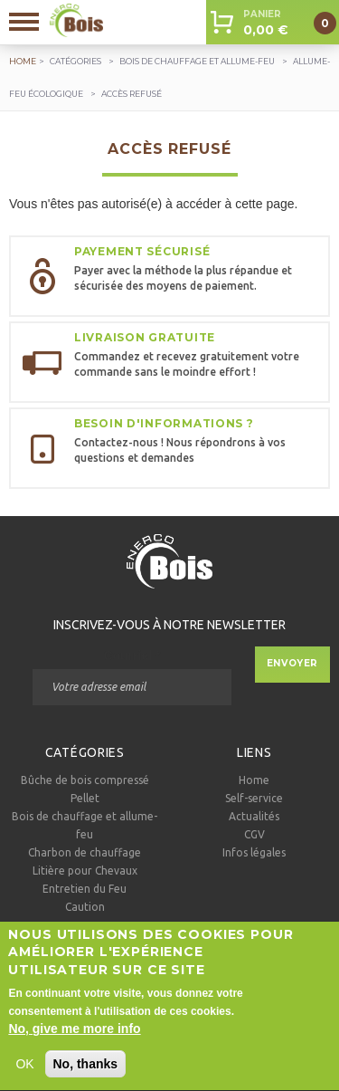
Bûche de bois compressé (85, 780)
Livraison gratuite (144, 337)
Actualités (254, 816)
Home (254, 780)
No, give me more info (74, 1042)
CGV (254, 834)
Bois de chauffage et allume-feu (197, 61)
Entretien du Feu (84, 889)
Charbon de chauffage (84, 852)
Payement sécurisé (142, 251)
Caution (85, 907)
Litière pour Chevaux (85, 870)
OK (24, 1077)
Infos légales (254, 852)
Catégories (75, 61)
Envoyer (292, 663)
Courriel (131, 655)
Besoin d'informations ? (164, 423)
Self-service (254, 798)
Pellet (85, 798)
